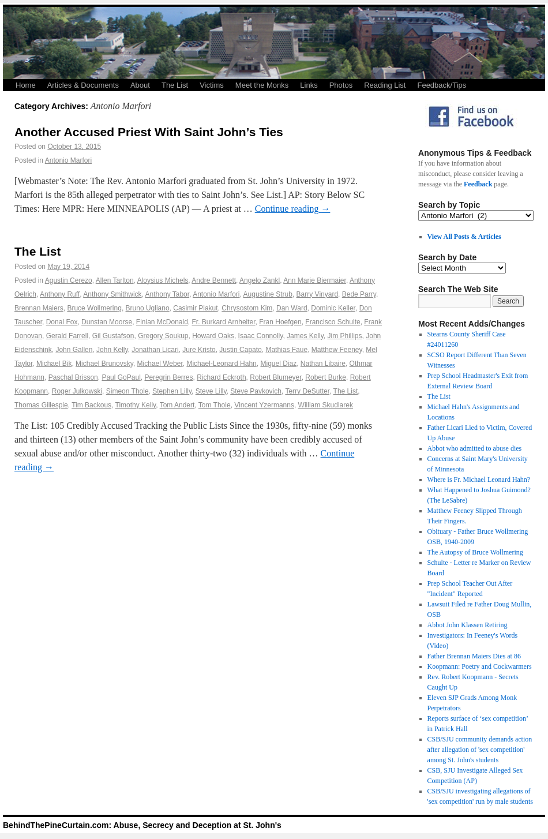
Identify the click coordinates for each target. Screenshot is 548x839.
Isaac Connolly (260, 336)
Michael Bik (54, 363)
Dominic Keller (333, 308)
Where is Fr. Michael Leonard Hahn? (479, 479)
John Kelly (111, 350)
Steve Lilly (211, 391)
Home (26, 85)
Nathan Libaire (323, 363)
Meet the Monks (262, 85)
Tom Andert (177, 405)
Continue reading (293, 209)
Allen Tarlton (115, 280)
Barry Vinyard (317, 294)
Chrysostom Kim (247, 308)
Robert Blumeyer (275, 377)
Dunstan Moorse (106, 322)
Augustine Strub (267, 294)
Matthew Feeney (336, 350)
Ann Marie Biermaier (314, 280)
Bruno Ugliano (148, 308)
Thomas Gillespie (41, 405)
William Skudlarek (325, 405)
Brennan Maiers (38, 308)
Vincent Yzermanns (264, 405)
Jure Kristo (198, 350)
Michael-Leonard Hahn (221, 363)
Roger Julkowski (77, 391)
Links (308, 85)
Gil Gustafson (113, 336)
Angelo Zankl (259, 280)
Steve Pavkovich (255, 391)
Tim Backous (91, 405)
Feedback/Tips (441, 85)
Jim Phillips (345, 336)
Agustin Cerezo (68, 280)
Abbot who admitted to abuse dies (474, 448)
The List (175, 85)
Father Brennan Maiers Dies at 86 (474, 656)
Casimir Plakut (195, 308)
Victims (212, 85)
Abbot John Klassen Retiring (467, 625)
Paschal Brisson (73, 377)
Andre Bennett (214, 280)
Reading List (385, 85)
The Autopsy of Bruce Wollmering (475, 552)
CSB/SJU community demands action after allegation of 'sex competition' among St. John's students (479, 749)
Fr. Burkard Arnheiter (224, 322)
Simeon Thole (127, 391)
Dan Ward (291, 308)
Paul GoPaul (121, 377)
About (140, 85)
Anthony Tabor (167, 294)
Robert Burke (325, 377)
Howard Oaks (213, 336)
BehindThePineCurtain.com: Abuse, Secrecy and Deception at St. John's (142, 825)
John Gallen (73, 350)
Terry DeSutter (307, 391)
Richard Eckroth (221, 377)
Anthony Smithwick (112, 294)
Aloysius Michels (163, 280)
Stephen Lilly (172, 391)
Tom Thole (214, 405)
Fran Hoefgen (280, 322)
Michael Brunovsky (104, 363)
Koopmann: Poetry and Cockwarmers (479, 666)
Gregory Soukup (163, 336)
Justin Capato (240, 350)
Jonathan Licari (155, 350)
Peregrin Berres (168, 377)
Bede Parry (359, 294)
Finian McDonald (162, 322)
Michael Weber (160, 363)
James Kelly (305, 336)
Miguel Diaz (278, 363)
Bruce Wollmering (94, 308)
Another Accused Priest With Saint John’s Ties (148, 131)
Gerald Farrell (67, 336)
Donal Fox (62, 322)
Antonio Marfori (68, 160)
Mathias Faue (286, 350)
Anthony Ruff (60, 294)
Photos (340, 85)
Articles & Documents (83, 85)
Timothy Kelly (135, 405)
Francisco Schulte (332, 322)
